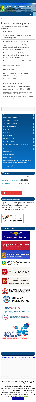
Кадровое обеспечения (8, 138)
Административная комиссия (10, 120)
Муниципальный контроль (9, 126)
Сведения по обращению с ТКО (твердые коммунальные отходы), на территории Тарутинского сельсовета (17, 161)
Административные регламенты (11, 123)
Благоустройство (7, 151)
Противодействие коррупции (10, 117)
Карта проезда (5, 354)
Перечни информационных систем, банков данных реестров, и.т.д (15, 145)
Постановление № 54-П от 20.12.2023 (11, 177)
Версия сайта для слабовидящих (11, 193)
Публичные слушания (8, 154)
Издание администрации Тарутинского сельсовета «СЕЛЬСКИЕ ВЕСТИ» (15, 165)
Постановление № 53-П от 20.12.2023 (11, 180)
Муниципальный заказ (8, 141)
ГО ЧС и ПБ (6, 129)
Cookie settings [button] (23, 396)
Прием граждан (7, 148)
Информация (6, 132)
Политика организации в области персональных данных (18, 348)
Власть (5, 114)
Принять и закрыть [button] (18, 399)
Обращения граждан (8, 135)
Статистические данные (9, 157)
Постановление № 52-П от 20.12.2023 (11, 183)
